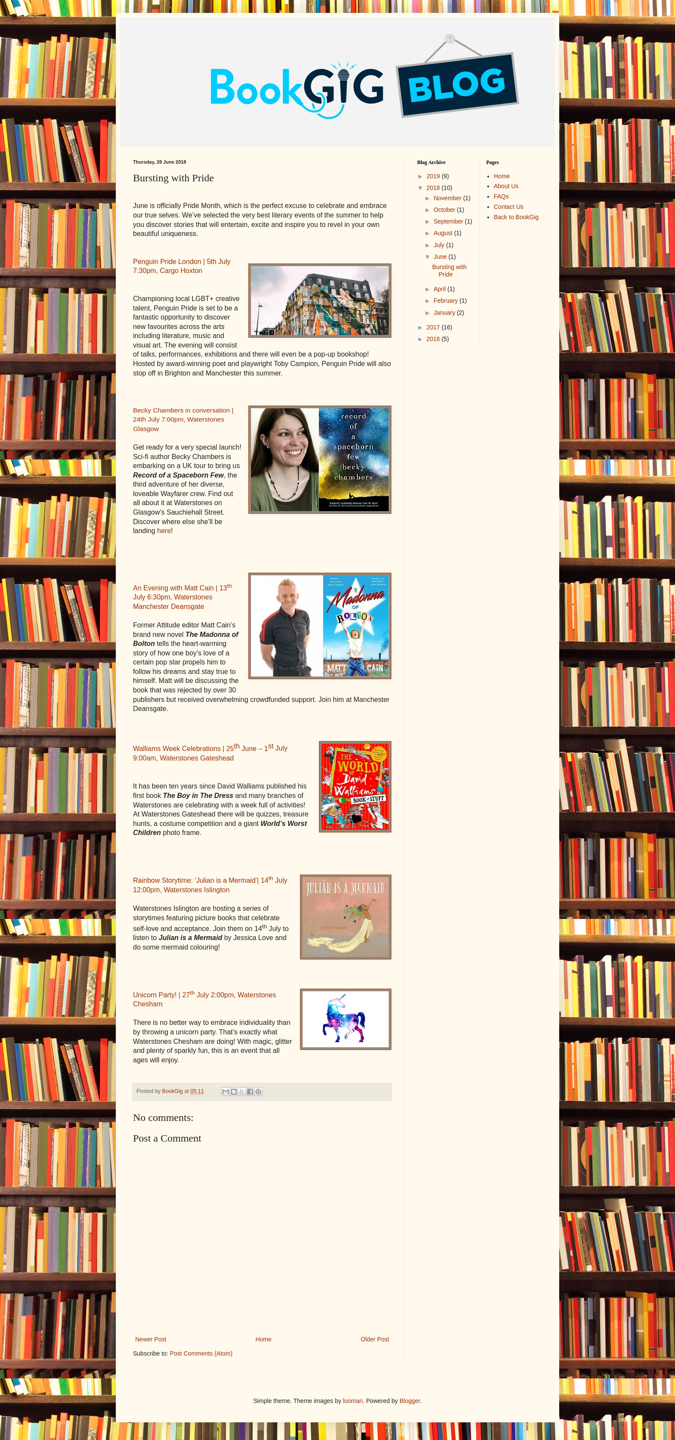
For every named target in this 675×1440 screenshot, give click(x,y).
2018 (434, 187)
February (446, 300)
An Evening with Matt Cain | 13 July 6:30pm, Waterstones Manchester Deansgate (182, 597)
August (443, 233)
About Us (506, 186)
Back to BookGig (516, 217)
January (445, 312)
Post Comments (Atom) (201, 1353)
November (448, 198)
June (440, 256)
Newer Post (150, 1339)
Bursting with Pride (449, 271)
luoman (353, 1400)
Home (263, 1339)
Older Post (375, 1339)
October (445, 209)
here (164, 530)
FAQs (501, 196)
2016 (434, 338)
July (439, 245)
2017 (434, 327)
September (448, 221)
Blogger (409, 1400)
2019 (434, 176)
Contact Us (508, 206)
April (440, 289)
